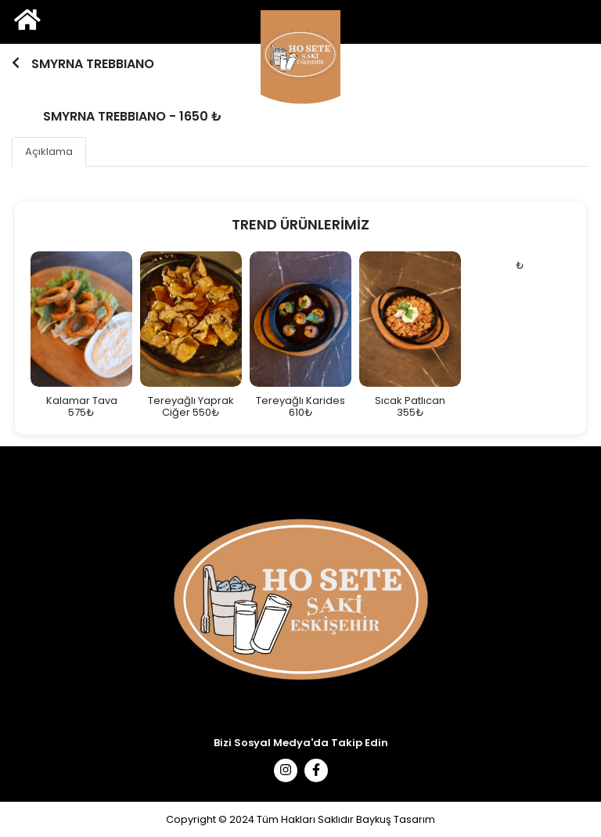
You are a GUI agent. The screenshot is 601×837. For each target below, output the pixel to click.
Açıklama (49, 151)
